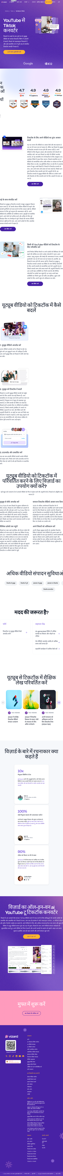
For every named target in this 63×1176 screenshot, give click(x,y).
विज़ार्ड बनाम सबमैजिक (32, 1158)
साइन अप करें (48, 2)
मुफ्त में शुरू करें (31, 936)
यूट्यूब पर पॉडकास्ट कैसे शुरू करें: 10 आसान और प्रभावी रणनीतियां (35, 1108)
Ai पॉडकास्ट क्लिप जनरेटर (33, 1042)
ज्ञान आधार (29, 1141)
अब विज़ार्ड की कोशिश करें (31, 1013)
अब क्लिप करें (35, 184)
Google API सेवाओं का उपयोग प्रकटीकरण (45, 1173)
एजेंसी (28, 1094)
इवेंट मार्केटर (30, 1084)
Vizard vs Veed (31, 1161)
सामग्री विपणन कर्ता (31, 1079)
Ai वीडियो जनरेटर (31, 1046)
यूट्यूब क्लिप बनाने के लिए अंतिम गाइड (35, 1116)
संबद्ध (43, 1145)
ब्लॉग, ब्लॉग (29, 1139)
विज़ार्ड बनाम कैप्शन (31, 1156)
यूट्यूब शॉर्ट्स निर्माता (31, 1064)
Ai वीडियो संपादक (31, 1044)
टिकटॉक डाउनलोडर (48, 589)
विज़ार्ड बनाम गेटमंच (31, 1154)
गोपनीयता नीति (26, 1173)
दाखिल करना (40, 2)
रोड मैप (43, 1147)
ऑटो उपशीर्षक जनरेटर (32, 1049)
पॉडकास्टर (29, 1086)
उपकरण (29, 1036)
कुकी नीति (33, 1173)
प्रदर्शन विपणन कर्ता (31, 1081)
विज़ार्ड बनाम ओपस (31, 1149)
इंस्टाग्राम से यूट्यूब (37, 583)
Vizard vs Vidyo (31, 1151)
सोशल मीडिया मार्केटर (32, 1076)
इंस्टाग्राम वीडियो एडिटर (32, 1054)
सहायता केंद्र (30, 1146)
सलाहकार (29, 1091)
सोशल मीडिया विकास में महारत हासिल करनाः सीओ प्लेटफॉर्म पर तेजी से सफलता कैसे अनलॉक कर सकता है (35, 1124)
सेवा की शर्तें (20, 1173)
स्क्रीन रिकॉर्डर (6, 923)
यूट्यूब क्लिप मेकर (31, 1061)
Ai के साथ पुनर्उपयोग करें (14, 52)
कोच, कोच (29, 1089)
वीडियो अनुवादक (31, 1059)
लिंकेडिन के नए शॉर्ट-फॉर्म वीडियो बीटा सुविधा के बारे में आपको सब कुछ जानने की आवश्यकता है (36, 1103)
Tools (12, 11)
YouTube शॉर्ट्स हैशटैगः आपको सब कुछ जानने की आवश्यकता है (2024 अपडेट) (35, 1113)
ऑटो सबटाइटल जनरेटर (45, 920)
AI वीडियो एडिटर (58, 920)
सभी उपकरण (30, 1069)
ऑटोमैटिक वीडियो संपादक (33, 1051)
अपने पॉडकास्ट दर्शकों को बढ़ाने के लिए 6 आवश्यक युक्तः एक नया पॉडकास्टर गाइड (36, 1130)
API (28, 1039)
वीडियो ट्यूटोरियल (31, 1144)
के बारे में (44, 1139)
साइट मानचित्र (58, 1173)
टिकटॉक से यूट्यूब (11, 583)
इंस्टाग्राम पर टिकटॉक (53, 583)
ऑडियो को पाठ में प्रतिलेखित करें (34, 1066)
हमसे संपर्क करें (44, 1142)
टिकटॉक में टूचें (24, 583)
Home (6, 11)
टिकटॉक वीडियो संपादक (32, 1056)
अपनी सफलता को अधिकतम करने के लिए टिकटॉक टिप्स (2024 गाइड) (35, 1119)
